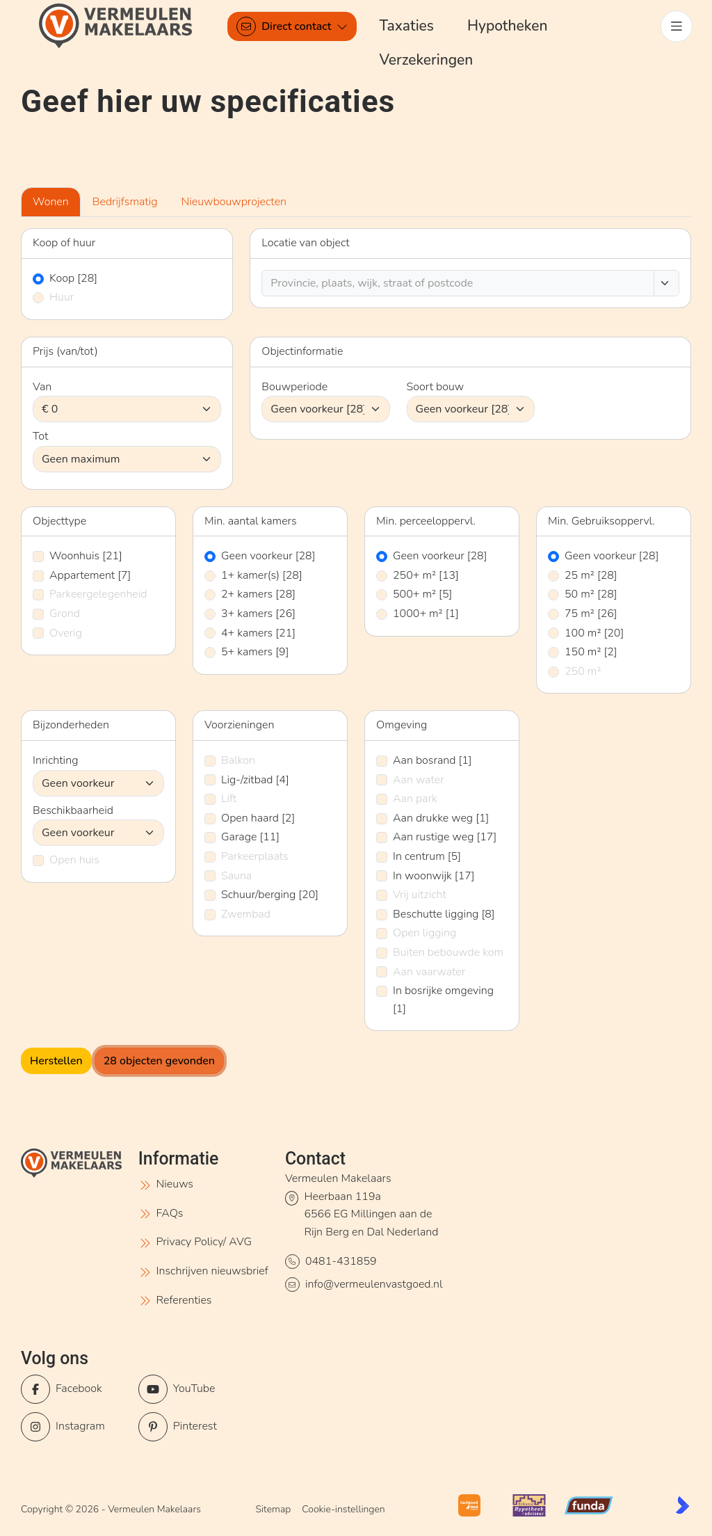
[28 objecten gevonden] (159, 1061)
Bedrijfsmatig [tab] (125, 201)
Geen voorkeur (268, 555)
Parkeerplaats (255, 856)
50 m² (591, 594)
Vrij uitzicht (419, 894)
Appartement (90, 575)
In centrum (427, 856)
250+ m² (426, 575)
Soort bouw (435, 386)
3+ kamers (258, 613)
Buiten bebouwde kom (448, 952)
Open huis (74, 859)
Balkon (238, 760)
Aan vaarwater (429, 971)
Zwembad (245, 914)
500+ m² (422, 594)
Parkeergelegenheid (98, 594)
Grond (64, 613)
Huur (61, 297)
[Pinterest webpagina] (193, 1426)
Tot (40, 436)
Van (42, 386)
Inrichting (55, 760)
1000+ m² (426, 613)
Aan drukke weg (441, 818)
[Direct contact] (292, 26)
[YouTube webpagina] (193, 1389)
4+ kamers (258, 633)
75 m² (591, 613)
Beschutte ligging (444, 914)
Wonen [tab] (51, 201)
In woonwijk (434, 875)
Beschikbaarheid (73, 810)
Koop (73, 278)
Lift (228, 798)
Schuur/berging (269, 894)
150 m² (591, 651)
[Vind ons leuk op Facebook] (75, 1389)
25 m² (591, 575)
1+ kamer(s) (261, 575)
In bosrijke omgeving (443, 999)
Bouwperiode (294, 386)
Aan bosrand (432, 760)
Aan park (415, 798)
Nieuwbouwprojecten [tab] (234, 201)
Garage (250, 837)
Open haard (258, 818)
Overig (65, 633)
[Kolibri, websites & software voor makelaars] (682, 1505)
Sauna (236, 875)
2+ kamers (258, 594)
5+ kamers (255, 651)
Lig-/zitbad (255, 779)
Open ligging (424, 933)
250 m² (583, 671)
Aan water (418, 779)
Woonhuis (85, 555)
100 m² (594, 633)
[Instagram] (75, 1426)
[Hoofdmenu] (676, 26)
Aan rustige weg (444, 837)
